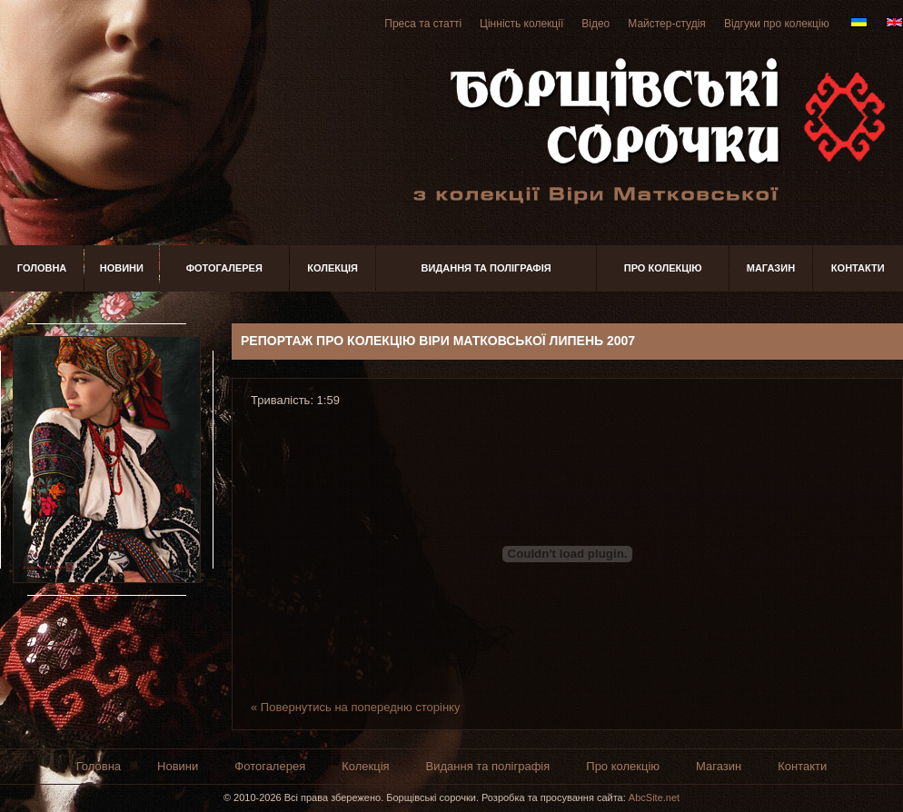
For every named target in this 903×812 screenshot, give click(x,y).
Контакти (858, 267)
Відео (595, 23)
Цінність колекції (521, 23)
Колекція (332, 267)
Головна (41, 267)
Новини (122, 267)
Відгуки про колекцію (776, 23)
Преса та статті (422, 23)
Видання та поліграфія (486, 267)
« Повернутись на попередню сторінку (355, 707)
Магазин (771, 267)
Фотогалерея (224, 267)
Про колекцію (663, 267)
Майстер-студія (667, 23)
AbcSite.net (654, 797)
